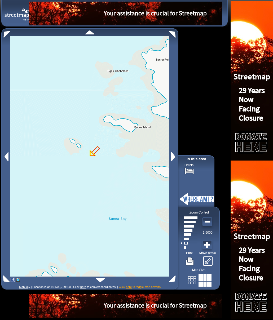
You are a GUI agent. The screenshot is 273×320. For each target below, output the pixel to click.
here (83, 286)
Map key (24, 286)
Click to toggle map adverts (140, 286)
